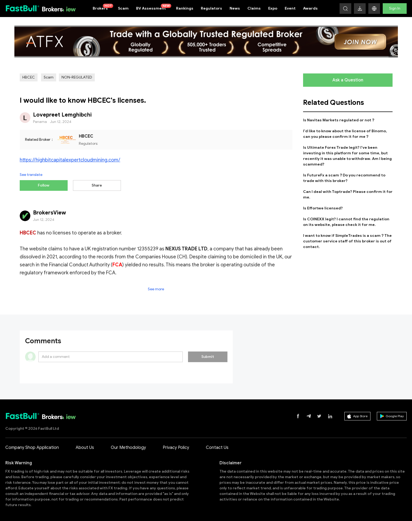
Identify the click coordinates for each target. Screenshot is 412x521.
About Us (85, 445)
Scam (123, 8)
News (235, 8)
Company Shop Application (32, 445)
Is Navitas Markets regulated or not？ (339, 120)
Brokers (103, 7)
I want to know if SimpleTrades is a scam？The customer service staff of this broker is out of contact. (347, 241)
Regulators (211, 8)
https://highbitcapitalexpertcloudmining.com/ (70, 160)
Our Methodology (128, 445)
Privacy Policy (176, 445)
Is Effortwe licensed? (323, 208)
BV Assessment (153, 7)
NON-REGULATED (77, 77)
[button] (374, 8)
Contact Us (217, 445)
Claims (254, 8)
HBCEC (28, 77)
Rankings (184, 8)
